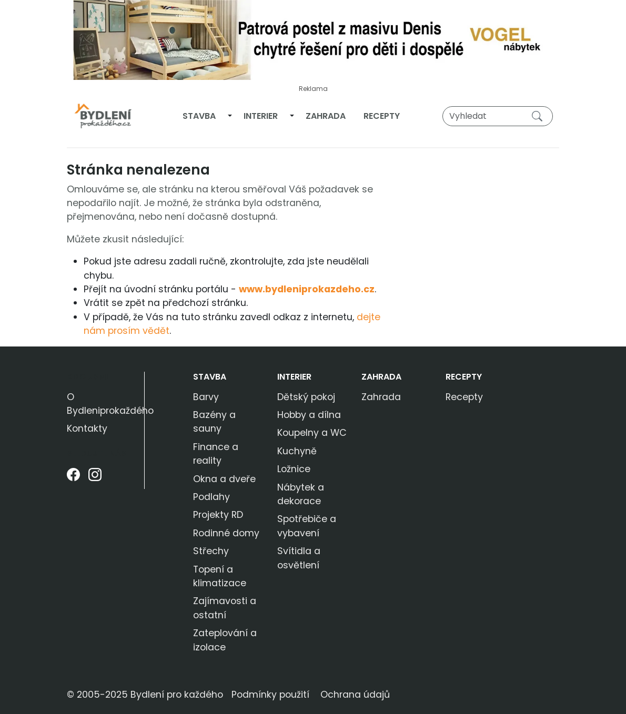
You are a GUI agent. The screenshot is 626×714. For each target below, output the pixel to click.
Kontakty (87, 428)
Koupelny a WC (312, 432)
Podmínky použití (270, 694)
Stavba (199, 116)
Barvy (206, 397)
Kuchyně (297, 451)
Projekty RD (218, 514)
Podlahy (211, 497)
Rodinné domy (226, 533)
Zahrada (326, 116)
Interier (261, 116)
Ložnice (293, 469)
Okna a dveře (224, 479)
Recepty (382, 116)
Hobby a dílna (309, 415)
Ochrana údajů (355, 694)
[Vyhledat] (497, 116)
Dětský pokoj (306, 397)
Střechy (211, 551)
